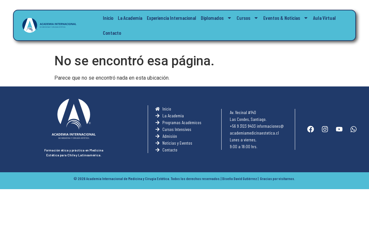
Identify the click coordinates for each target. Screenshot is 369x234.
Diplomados (216, 18)
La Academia (130, 18)
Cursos (248, 18)
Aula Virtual (324, 18)
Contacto (112, 33)
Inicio (108, 18)
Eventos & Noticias (285, 18)
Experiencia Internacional (171, 18)
